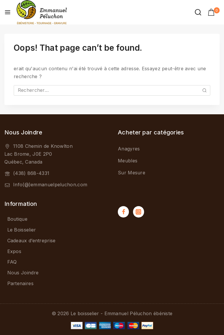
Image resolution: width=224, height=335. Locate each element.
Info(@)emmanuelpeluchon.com (50, 184)
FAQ (12, 262)
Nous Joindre (23, 273)
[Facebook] (123, 211)
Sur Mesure (131, 173)
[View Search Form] (198, 12)
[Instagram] (138, 211)
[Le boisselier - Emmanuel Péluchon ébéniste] (42, 12)
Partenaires (20, 283)
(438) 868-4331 (31, 173)
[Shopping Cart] (214, 12)
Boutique (17, 219)
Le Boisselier (21, 230)
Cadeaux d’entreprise (31, 240)
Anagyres (129, 149)
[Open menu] (7, 12)
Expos (14, 251)
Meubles (127, 161)
